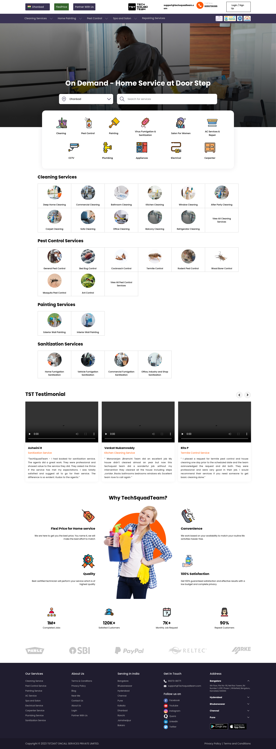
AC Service (31, 695)
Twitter (170, 726)
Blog (73, 690)
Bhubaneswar (125, 685)
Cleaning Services (38, 18)
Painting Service (33, 690)
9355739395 (210, 6)
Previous (239, 395)
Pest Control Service (35, 685)
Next (247, 395)
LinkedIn (171, 721)
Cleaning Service (34, 680)
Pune (120, 700)
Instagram (172, 710)
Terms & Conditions (81, 680)
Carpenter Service (34, 710)
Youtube (171, 705)
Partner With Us (84, 7)
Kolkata (122, 705)
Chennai (122, 695)
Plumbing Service (34, 715)
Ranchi (121, 715)
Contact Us (77, 700)
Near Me (75, 695)
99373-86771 (174, 680)
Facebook (172, 700)
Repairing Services (153, 18)
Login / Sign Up (237, 7)
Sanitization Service (35, 720)
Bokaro (121, 725)
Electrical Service (34, 705)
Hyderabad (124, 690)
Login (74, 710)
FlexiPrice (61, 7)
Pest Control (98, 18)
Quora (170, 716)
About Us (76, 705)
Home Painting (70, 18)
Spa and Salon (125, 18)
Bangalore (123, 680)
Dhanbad (122, 710)
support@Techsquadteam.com (184, 685)
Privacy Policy (78, 685)
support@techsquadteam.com (179, 7)
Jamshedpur (124, 720)
